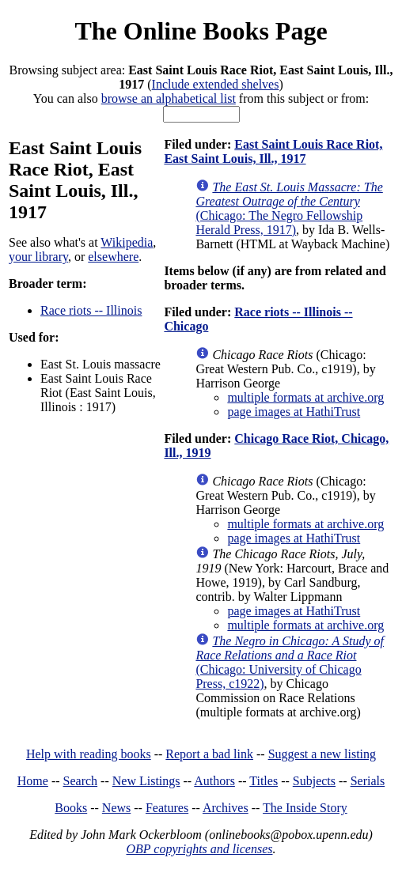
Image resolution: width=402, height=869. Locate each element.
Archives (225, 807)
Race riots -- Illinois (91, 310)
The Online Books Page (200, 31)
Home (32, 781)
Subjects (314, 781)
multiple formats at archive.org (305, 397)
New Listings (146, 781)
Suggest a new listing (322, 754)
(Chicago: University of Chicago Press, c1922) (289, 662)
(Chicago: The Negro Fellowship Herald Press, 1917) (288, 208)
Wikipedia (126, 242)
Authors (214, 781)
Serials (368, 781)
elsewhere (113, 256)
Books (71, 807)
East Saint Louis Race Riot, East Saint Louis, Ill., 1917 (273, 151)
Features (167, 807)
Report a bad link (209, 754)
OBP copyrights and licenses (199, 849)
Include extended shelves (215, 84)
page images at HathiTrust (293, 411)
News (116, 807)
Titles (263, 781)
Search (80, 781)
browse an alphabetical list (168, 98)
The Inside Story (305, 807)
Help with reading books (88, 754)
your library (38, 256)
